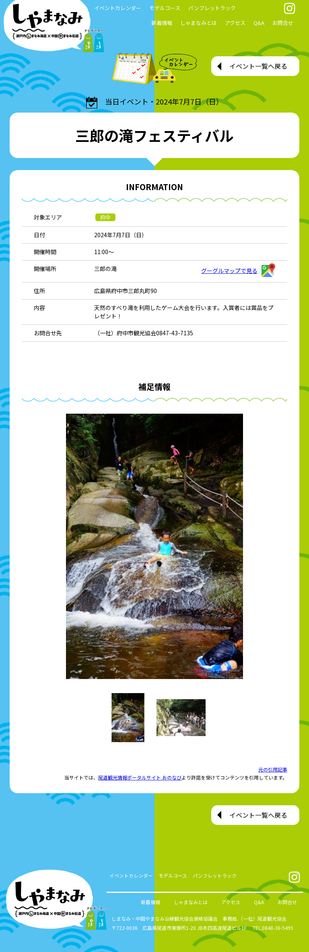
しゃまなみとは (198, 23)
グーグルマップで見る (238, 271)
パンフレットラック (212, 8)
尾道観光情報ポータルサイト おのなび (139, 777)
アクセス (235, 23)
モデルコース (164, 8)
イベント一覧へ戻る (258, 66)
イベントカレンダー (131, 875)
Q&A (258, 23)
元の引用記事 (272, 769)
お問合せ (282, 23)
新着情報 (161, 23)
